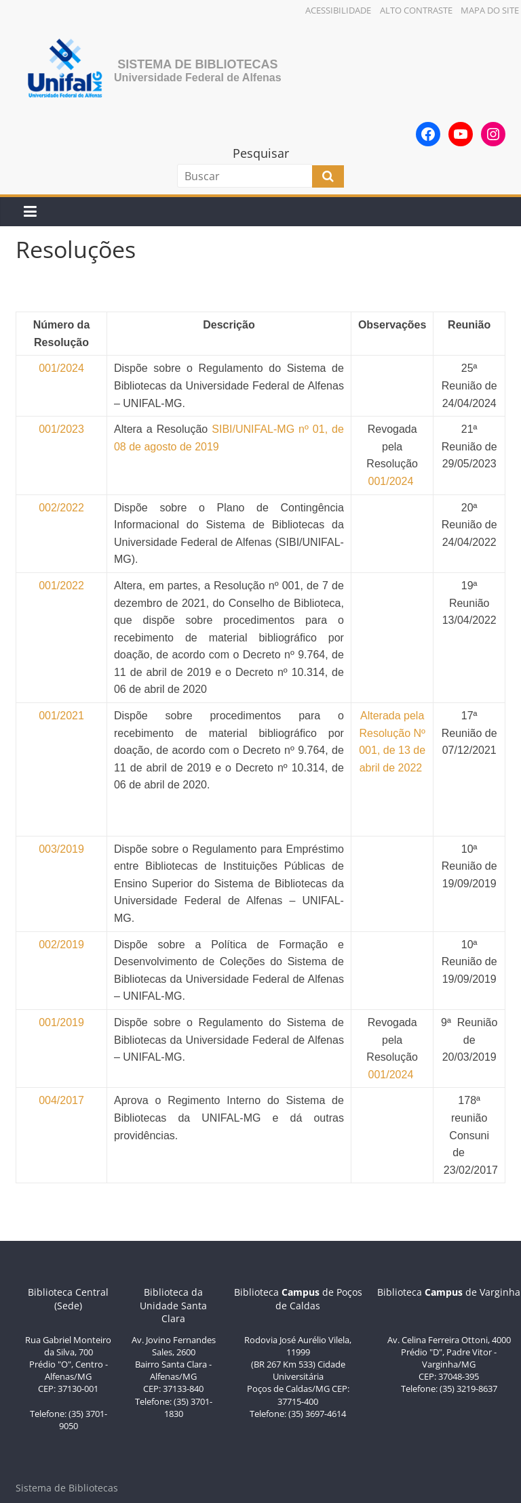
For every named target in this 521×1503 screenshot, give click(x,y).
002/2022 (61, 507)
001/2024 (392, 481)
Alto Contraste (416, 10)
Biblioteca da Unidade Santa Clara (173, 1305)
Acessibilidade (338, 10)
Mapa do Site (490, 10)
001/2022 (61, 585)
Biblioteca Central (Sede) (68, 1299)
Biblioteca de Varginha (448, 1292)
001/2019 (61, 1022)
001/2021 (61, 715)
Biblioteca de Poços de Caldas (298, 1299)
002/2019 (61, 944)
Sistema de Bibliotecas (197, 64)
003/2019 (61, 849)
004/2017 (61, 1100)
